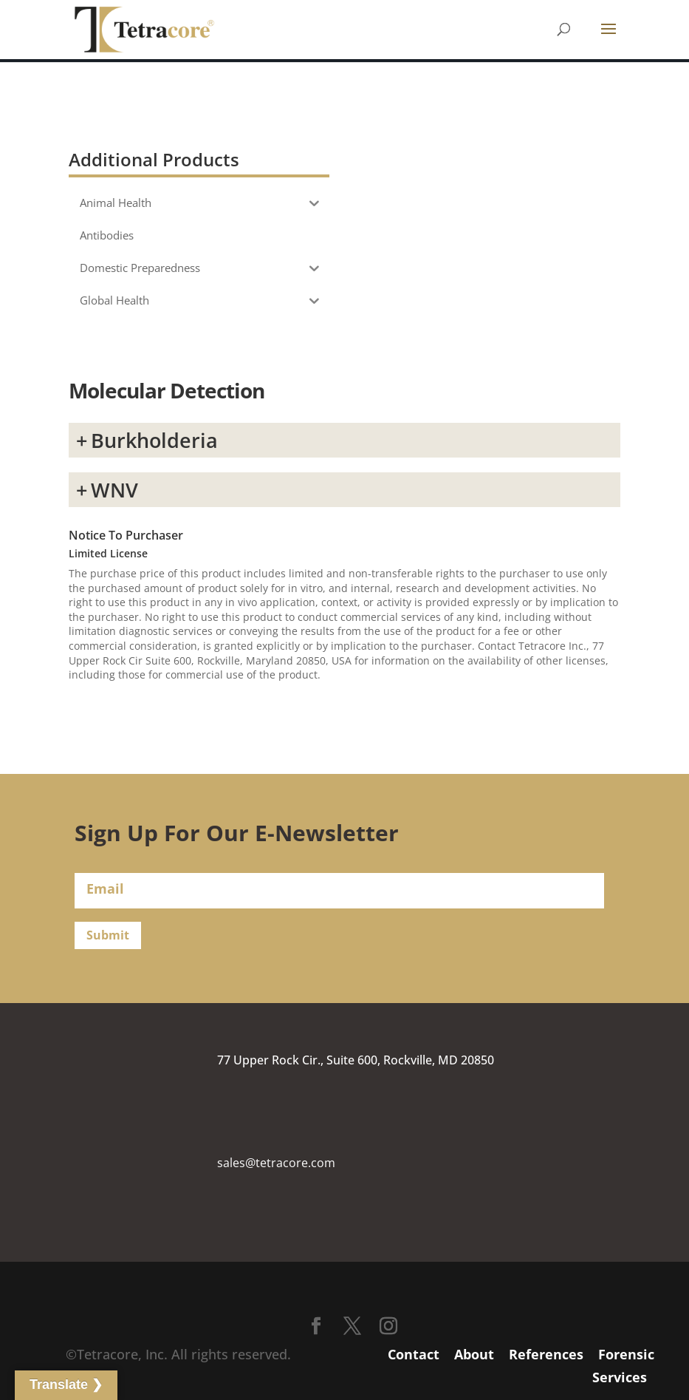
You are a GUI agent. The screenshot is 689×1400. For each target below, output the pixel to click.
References (546, 1354)
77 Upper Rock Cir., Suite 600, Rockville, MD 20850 (355, 1060)
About (474, 1354)
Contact (413, 1354)
